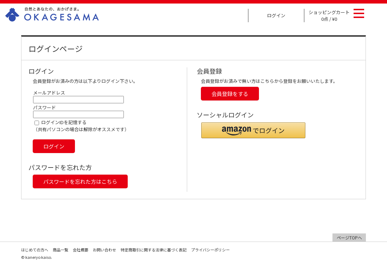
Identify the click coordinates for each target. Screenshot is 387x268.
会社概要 (80, 249)
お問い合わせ (104, 249)
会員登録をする (229, 93)
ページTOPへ (349, 237)
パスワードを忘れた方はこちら (80, 181)
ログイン (276, 15)
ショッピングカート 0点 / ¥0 (329, 15)
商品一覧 (60, 249)
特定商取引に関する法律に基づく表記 (153, 249)
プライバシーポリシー (210, 249)
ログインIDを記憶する (64, 122)
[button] (253, 130)
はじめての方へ (34, 249)
